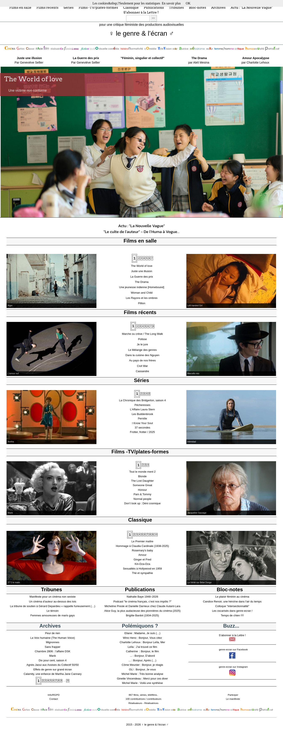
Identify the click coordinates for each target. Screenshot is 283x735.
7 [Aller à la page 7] (152, 258)
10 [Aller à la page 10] (156, 534)
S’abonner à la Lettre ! (141, 12)
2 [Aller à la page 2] (138, 258)
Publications (154, 7)
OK (188, 3)
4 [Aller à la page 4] (144, 258)
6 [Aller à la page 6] (149, 258)
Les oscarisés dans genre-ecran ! (232, 610)
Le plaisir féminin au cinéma (232, 596)
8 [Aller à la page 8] (153, 326)
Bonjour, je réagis (152, 664)
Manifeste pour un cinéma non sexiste (52, 596)
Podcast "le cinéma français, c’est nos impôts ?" (142, 601)
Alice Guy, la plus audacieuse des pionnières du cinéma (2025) (142, 610)
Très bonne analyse (151, 673)
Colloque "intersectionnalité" (232, 606)
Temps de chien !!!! (232, 615)
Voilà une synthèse (151, 683)
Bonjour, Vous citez (150, 637)
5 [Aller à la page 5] (146, 258)
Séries (68, 7)
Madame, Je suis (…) (147, 633)
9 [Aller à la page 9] (153, 534)
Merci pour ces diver (155, 678)
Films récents (47, 7)
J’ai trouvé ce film (146, 646)
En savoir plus (171, 3)
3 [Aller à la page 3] (141, 258)
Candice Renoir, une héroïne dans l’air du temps (232, 601)
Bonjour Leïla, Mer (154, 642)
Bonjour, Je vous (146, 669)
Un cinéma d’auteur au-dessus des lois (52, 601)
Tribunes (176, 7)
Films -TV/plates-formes (98, 7)
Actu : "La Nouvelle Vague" (252, 7)
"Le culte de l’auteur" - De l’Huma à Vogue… (142, 232)
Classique (131, 7)
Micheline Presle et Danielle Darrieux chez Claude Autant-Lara (142, 606)
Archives (218, 7)
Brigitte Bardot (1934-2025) (142, 615)
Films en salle (20, 7)
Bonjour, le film (150, 651)
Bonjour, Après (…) (144, 660)
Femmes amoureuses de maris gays (53, 615)
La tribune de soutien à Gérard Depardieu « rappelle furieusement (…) (52, 606)
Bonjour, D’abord (145, 655)
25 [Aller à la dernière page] (68, 680)
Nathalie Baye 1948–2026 (142, 596)
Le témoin (53, 610)
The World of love (33, 79)
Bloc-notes (197, 7)
